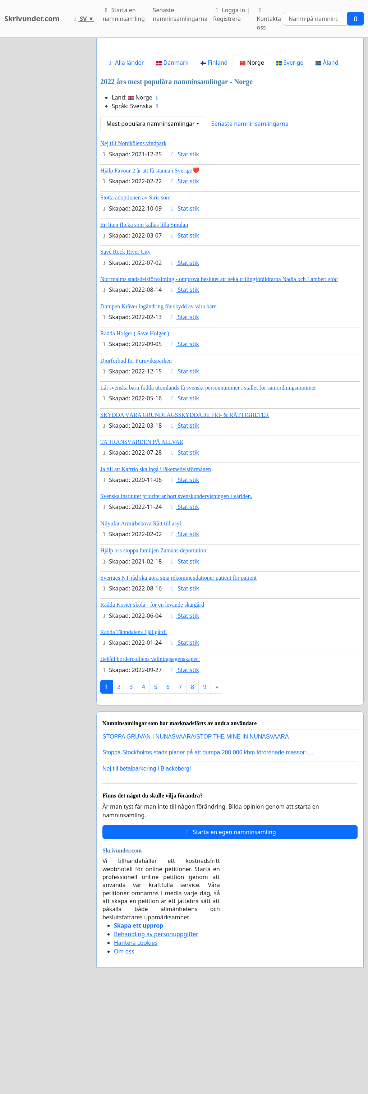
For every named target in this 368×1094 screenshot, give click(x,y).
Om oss (124, 1052)
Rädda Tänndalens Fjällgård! (133, 733)
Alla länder (125, 163)
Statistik (184, 255)
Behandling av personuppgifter (156, 1035)
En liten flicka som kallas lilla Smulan (144, 325)
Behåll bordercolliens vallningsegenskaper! (150, 760)
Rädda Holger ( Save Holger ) (134, 434)
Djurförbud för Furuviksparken (136, 461)
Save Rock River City (125, 352)
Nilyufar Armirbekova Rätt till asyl (140, 624)
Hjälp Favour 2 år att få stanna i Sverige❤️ (149, 271)
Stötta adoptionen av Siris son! (135, 298)
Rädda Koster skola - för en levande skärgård (152, 705)
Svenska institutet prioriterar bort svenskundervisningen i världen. (176, 597)
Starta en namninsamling (123, 14)
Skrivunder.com (32, 18)
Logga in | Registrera (231, 14)
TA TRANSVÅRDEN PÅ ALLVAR (141, 542)
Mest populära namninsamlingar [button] (150, 224)
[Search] (316, 19)
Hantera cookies (135, 1043)
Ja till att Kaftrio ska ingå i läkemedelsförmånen (155, 570)
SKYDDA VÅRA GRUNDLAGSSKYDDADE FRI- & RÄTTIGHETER (184, 515)
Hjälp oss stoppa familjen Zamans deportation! (154, 651)
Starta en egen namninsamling (230, 933)
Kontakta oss (269, 19)
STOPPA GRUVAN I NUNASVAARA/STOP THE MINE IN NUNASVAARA (195, 837)
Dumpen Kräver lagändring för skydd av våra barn (158, 407)
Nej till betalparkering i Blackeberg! (146, 869)
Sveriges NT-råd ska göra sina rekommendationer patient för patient (178, 678)
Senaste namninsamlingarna (180, 14)
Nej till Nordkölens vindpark (133, 244)
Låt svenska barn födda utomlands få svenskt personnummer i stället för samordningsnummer (208, 488)
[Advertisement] (230, 99)
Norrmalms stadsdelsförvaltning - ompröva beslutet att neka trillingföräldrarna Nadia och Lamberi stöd (219, 380)
